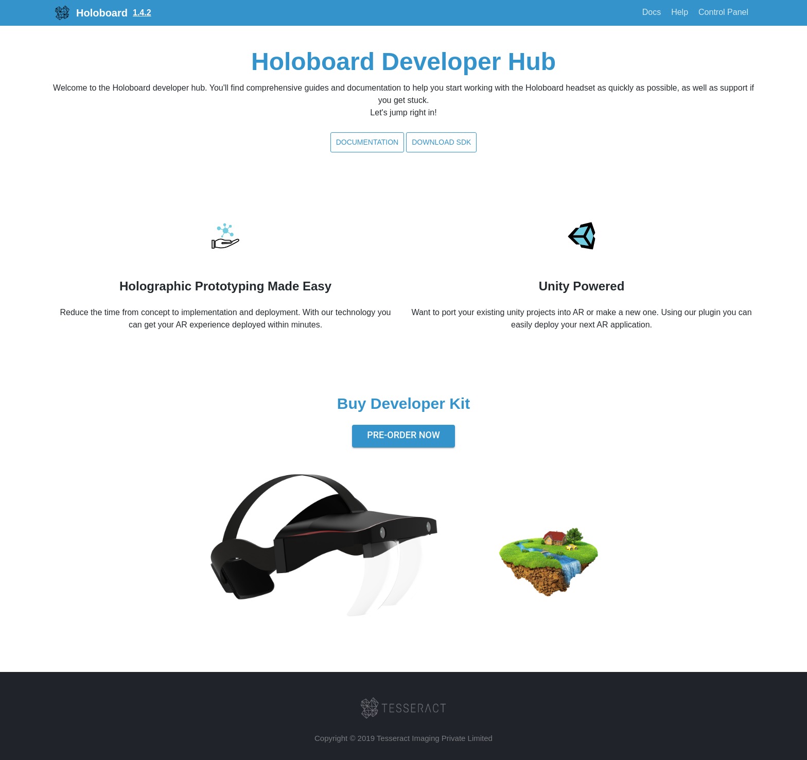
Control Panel (723, 12)
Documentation (367, 142)
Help (679, 12)
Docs (651, 12)
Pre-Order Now (403, 434)
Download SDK (441, 142)
